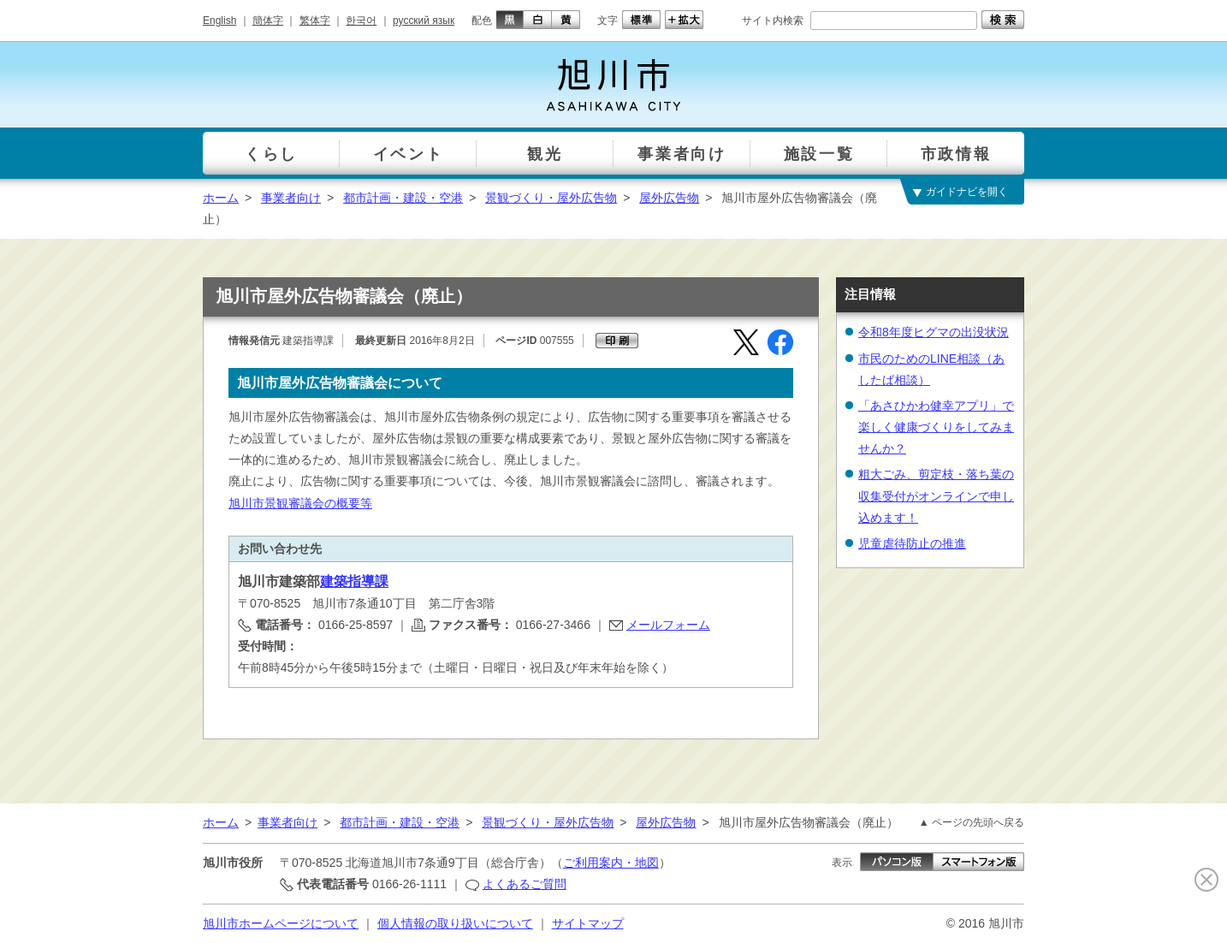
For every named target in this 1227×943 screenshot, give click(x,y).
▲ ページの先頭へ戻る (971, 822)
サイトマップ (588, 923)
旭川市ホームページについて (281, 923)
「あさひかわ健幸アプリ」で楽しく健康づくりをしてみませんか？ (936, 427)
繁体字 (314, 21)
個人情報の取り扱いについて (455, 923)
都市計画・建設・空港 (403, 198)
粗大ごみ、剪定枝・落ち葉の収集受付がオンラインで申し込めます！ (936, 495)
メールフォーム (668, 625)
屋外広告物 (669, 198)
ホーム (221, 198)
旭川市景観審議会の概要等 (300, 503)
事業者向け (291, 198)
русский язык (423, 21)
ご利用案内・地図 (611, 862)
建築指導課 (354, 581)
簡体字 (267, 21)
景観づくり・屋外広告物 (551, 198)
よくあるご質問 (524, 884)
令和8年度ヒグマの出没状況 (933, 332)
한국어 (361, 21)
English (219, 21)
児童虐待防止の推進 (912, 543)
